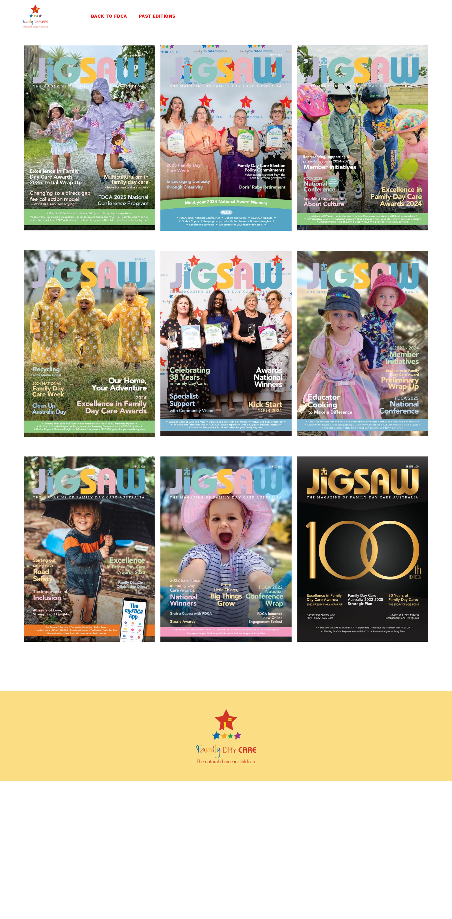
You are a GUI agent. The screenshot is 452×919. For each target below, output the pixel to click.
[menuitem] (109, 16)
